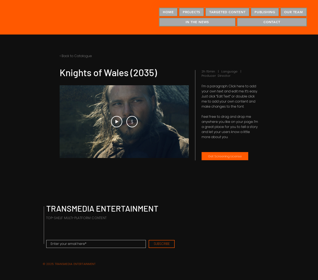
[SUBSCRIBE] (162, 244)
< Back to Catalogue (76, 56)
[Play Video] (116, 121)
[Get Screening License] (225, 156)
